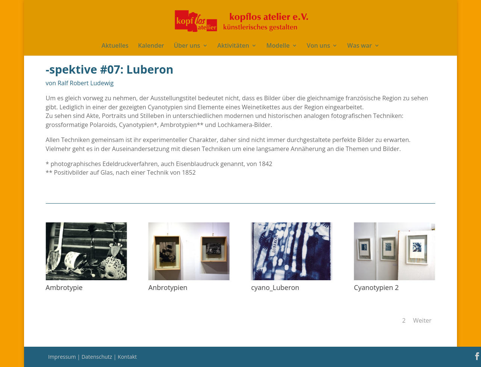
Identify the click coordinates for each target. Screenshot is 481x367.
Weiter (422, 320)
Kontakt (127, 356)
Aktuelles (114, 46)
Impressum (62, 356)
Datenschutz (97, 356)
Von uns (318, 46)
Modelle (278, 46)
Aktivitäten (233, 46)
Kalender (151, 46)
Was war (359, 46)
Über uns (187, 46)
